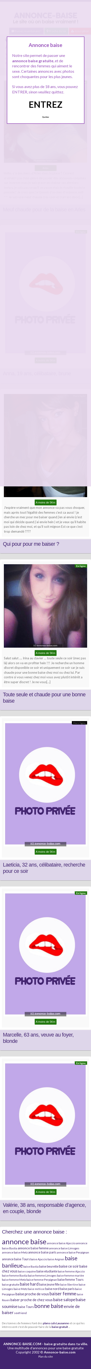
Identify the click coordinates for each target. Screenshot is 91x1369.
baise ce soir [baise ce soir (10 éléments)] (69, 1266)
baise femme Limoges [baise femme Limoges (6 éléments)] (42, 1275)
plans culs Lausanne (56, 1323)
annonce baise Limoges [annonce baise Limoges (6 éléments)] (64, 1248)
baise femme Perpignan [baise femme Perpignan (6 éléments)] (41, 1279)
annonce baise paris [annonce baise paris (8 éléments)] (42, 1252)
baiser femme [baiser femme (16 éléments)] (63, 1293)
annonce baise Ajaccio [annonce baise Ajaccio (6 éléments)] (61, 1243)
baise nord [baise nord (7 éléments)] (52, 1289)
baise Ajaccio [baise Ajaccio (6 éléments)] (38, 1259)
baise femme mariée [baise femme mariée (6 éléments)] (70, 1275)
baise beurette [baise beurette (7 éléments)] (48, 1266)
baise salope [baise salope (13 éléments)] (64, 1299)
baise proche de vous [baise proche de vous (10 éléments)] (32, 1294)
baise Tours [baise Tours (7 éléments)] (26, 1307)
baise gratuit (60, 1326)
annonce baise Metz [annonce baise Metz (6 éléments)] (15, 1252)
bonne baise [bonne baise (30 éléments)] (48, 1305)
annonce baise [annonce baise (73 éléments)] (24, 1241)
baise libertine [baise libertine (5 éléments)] (69, 1284)
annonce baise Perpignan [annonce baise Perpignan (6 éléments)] (73, 1252)
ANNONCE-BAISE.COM (22, 1344)
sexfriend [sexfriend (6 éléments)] (20, 1313)
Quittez (45, 117)
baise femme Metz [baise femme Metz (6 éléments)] (14, 1279)
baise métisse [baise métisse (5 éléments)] (36, 1288)
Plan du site (45, 1356)
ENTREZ (45, 104)
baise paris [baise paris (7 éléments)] (67, 1289)
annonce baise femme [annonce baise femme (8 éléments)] (33, 1248)
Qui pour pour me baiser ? (31, 544)
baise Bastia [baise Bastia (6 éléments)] (31, 1266)
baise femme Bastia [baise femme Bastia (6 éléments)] (14, 1275)
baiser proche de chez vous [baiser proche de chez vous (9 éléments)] (31, 1300)
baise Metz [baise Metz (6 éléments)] (20, 1289)
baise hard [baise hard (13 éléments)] (29, 1284)
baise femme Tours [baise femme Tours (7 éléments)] (70, 1279)
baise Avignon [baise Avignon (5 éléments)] (56, 1259)
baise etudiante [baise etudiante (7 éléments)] (46, 1271)
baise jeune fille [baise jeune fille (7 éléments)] (49, 1284)
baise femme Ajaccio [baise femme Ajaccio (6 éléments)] (71, 1271)
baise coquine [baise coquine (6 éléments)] (27, 1271)
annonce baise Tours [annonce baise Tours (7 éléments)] (16, 1259)
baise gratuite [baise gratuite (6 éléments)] (10, 1284)
